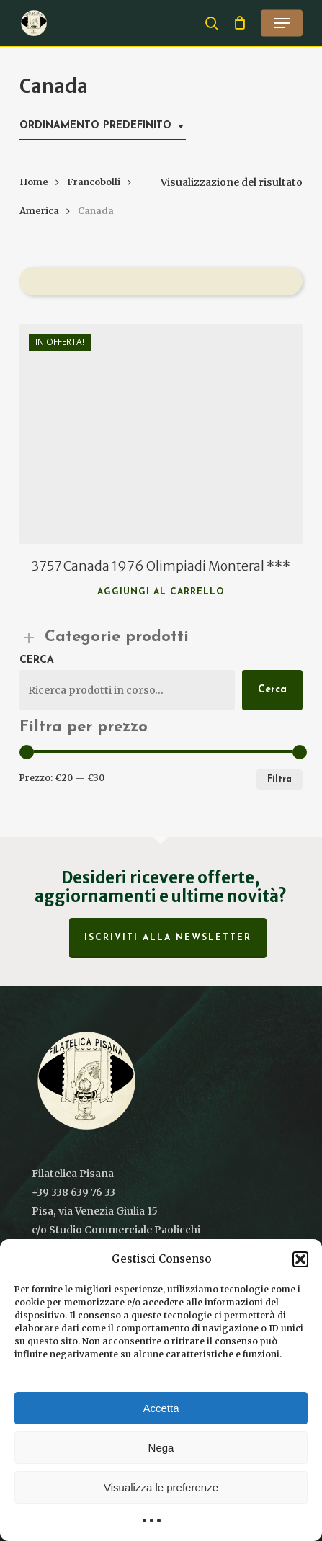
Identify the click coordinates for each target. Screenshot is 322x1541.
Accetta (161, 1408)
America (39, 211)
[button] (300, 1259)
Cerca (36, 660)
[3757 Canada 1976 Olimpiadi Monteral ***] (161, 434)
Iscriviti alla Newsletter (167, 938)
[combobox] (102, 126)
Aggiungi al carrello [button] (161, 592)
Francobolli (93, 182)
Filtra (279, 779)
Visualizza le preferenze (161, 1487)
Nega (161, 1448)
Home (33, 182)
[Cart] (239, 23)
